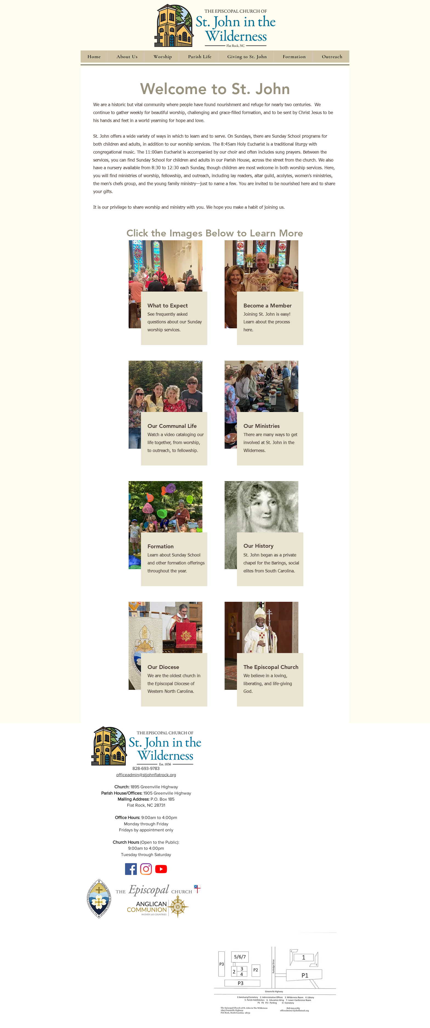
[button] (127, 56)
